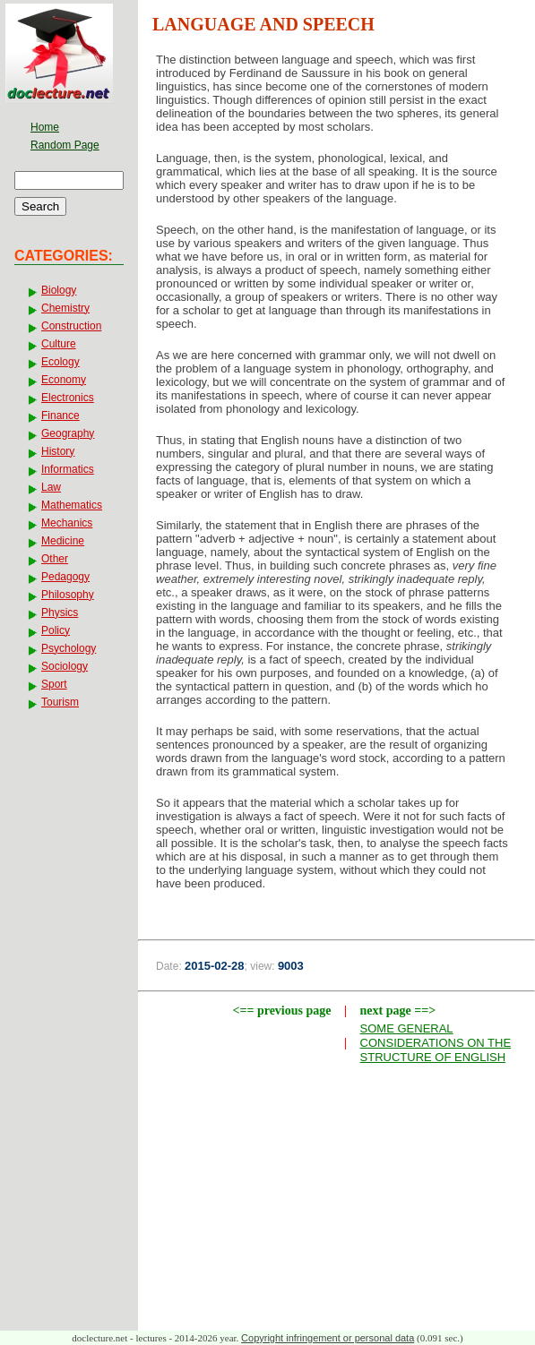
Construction (71, 326)
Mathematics (71, 505)
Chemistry (65, 308)
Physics (59, 612)
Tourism (60, 702)
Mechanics (66, 523)
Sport (54, 684)
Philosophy (67, 594)
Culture (58, 344)
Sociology (64, 666)
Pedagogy (65, 576)
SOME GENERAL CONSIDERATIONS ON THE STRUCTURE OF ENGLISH (436, 1043)
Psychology (68, 648)
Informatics (67, 469)
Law (51, 487)
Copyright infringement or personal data (327, 1337)
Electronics (67, 397)
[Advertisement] (337, 1201)
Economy (63, 379)
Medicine (62, 541)
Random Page (64, 145)
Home (44, 127)
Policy (55, 630)
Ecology (60, 362)
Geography (67, 433)
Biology (58, 290)
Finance (60, 415)
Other (54, 559)
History (57, 451)
